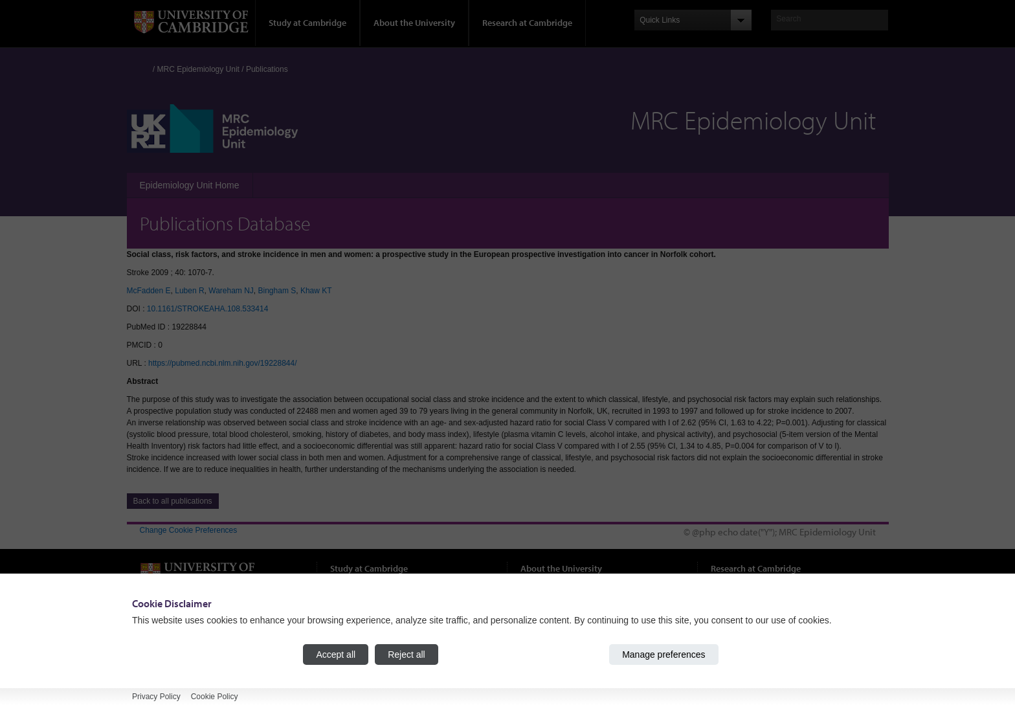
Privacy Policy (156, 696)
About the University (414, 22)
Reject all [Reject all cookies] (406, 654)
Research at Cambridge (527, 22)
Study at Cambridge (307, 22)
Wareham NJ (231, 290)
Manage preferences (663, 654)
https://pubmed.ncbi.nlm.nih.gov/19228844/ (222, 363)
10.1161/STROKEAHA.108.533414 (207, 308)
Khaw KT (316, 290)
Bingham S (277, 290)
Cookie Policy (214, 696)
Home (145, 66)
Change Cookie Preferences (189, 530)
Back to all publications (172, 501)
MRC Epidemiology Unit (198, 69)
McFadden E (149, 290)
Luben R (189, 290)
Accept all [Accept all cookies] (335, 654)
